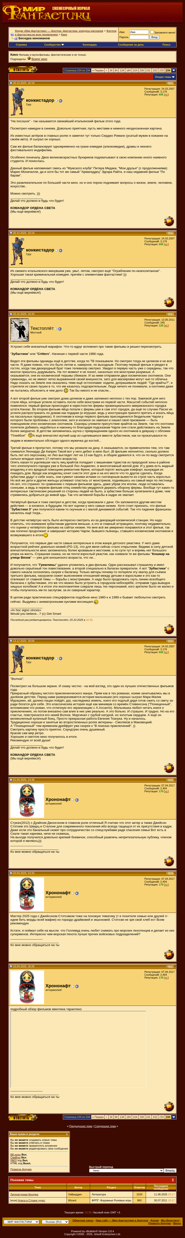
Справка (21, 44)
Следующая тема (105, 1126)
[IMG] (13, 1160)
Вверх (177, 1223)
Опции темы (163, 76)
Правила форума (21, 1169)
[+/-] (166, 94)
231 (148, 70)
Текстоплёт (42, 328)
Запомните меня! (163, 32)
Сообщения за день (131, 44)
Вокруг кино (39, 59)
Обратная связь (83, 1220)
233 (161, 70)
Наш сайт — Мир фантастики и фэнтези (122, 1220)
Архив (155, 1220)
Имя (121, 32)
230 (141, 70)
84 (116, 70)
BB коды (15, 1154)
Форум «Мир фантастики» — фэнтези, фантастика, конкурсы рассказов (59, 30)
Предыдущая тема (80, 1126)
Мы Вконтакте (170, 1220)
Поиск (166, 44)
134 (122, 70)
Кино (64, 34)
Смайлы (15, 1157)
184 (128, 70)
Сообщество (54, 44)
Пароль (123, 37)
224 (135, 70)
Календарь (90, 44)
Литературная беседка (24, 1194)
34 (111, 70)
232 (155, 70)
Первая (98, 70)
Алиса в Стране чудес (31, 1200)
